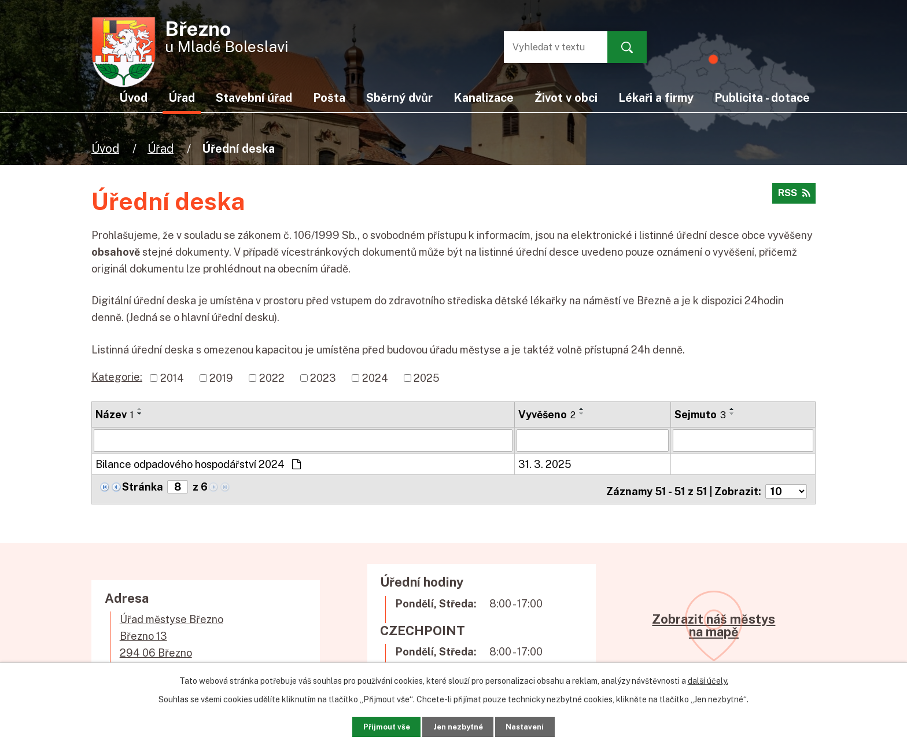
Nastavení (539, 724)
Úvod (105, 148)
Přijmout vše (372, 724)
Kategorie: (116, 377)
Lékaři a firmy (656, 97)
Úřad (161, 148)
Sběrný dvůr (399, 97)
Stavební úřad (254, 97)
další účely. (708, 677)
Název (114, 414)
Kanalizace (484, 97)
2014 (172, 378)
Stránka (142, 486)
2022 (272, 378)
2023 (323, 378)
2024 (375, 378)
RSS (792, 197)
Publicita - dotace (762, 97)
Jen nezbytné (457, 724)
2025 (427, 378)
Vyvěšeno (547, 414)
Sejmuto (700, 414)
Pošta (329, 97)
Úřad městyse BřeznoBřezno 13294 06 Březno (171, 631)
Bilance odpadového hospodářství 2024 (198, 464)
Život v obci (566, 97)
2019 (221, 378)
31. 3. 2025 (545, 464)
